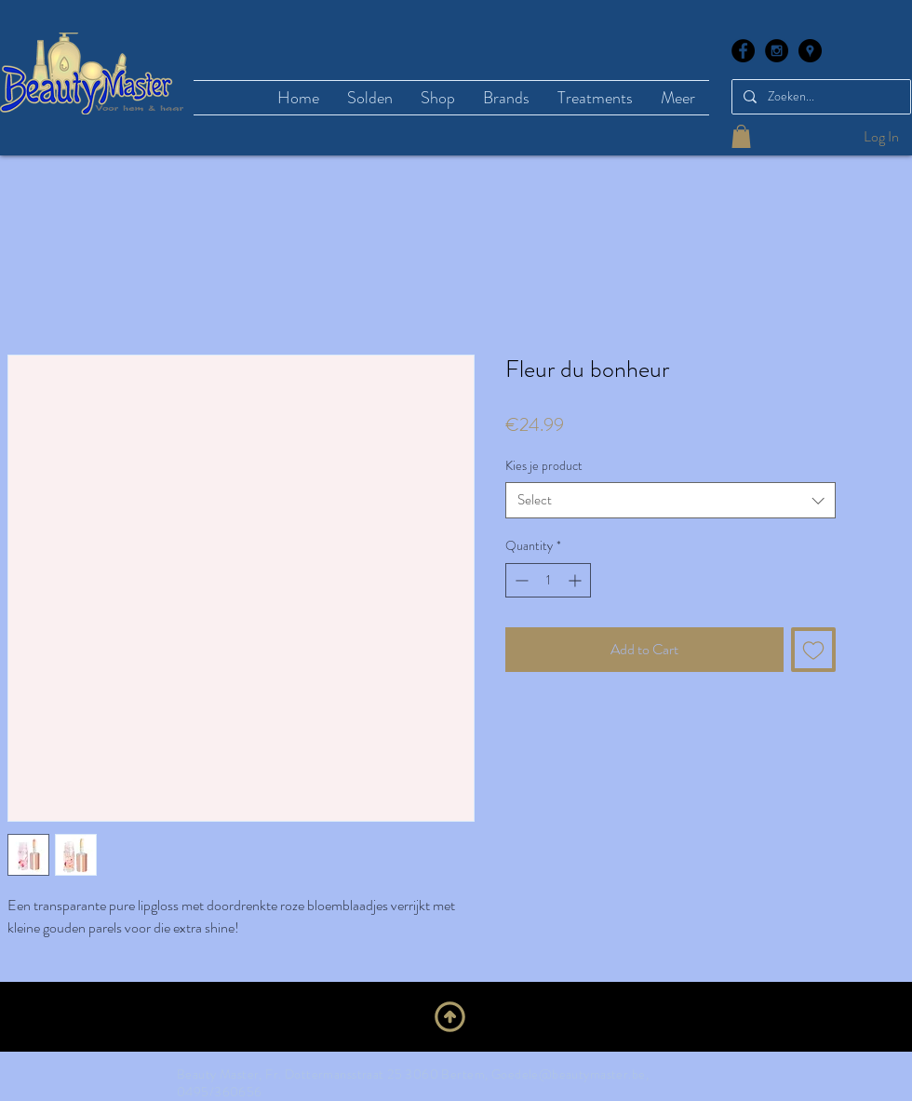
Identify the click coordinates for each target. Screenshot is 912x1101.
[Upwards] (450, 1016)
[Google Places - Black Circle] (810, 50)
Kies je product (544, 465)
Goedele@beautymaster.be (568, 1074)
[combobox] (670, 500)
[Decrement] (519, 580)
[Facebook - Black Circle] (743, 50)
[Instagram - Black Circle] (776, 50)
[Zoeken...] (819, 97)
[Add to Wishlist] (813, 649)
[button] (741, 136)
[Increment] (576, 580)
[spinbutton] (548, 580)
